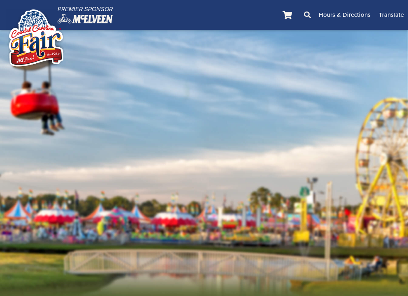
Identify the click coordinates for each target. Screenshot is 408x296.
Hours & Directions (345, 14)
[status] (288, 15)
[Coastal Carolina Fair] (36, 39)
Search (307, 15)
